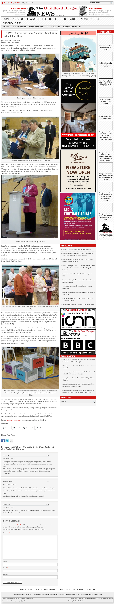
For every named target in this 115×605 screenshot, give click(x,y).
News (84, 19)
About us (18, 19)
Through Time (12, 23)
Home (6, 19)
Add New (80, 598)
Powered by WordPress (90, 598)
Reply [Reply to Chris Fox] (47, 455)
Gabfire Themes (108, 598)
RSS (101, 594)
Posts (76, 598)
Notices (96, 19)
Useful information (36, 27)
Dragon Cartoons (53, 27)
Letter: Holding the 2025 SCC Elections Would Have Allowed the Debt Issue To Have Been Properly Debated (78, 268)
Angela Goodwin (67, 390)
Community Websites (19, 27)
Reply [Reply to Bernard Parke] (47, 481)
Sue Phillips (66, 384)
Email (5, 568)
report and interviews (13, 420)
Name (5, 561)
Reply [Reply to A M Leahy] (47, 504)
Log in (72, 598)
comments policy (17, 525)
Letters (60, 19)
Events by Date (33, 589)
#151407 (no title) (19, 594)
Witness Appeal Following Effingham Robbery (76, 249)
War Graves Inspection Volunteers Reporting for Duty (78, 304)
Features (33, 19)
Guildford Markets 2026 (71, 27)
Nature (73, 19)
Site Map (6, 27)
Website (5, 574)
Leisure (47, 19)
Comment (6, 533)
